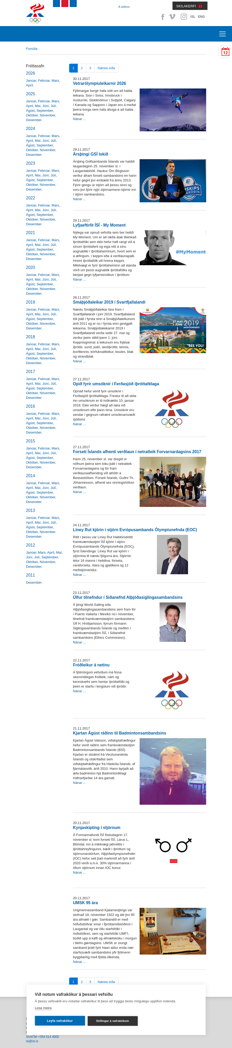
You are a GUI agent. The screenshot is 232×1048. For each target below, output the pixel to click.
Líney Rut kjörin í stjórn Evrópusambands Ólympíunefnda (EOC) (135, 530)
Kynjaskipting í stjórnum (97, 827)
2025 (30, 94)
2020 (30, 267)
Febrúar (44, 80)
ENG (201, 17)
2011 (30, 575)
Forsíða (32, 49)
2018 (30, 337)
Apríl (29, 85)
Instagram (184, 17)
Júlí (53, 106)
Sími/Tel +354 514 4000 (42, 1037)
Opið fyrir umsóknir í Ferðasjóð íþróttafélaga (116, 384)
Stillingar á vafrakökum (112, 1020)
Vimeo (173, 17)
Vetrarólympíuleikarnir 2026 (99, 83)
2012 (30, 545)
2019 (30, 302)
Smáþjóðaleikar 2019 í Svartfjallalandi (109, 302)
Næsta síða (106, 68)
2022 (30, 198)
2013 (30, 510)
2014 (30, 475)
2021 (30, 232)
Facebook (162, 17)
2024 (30, 128)
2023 (30, 163)
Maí (37, 106)
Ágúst (30, 111)
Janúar (31, 80)
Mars (55, 80)
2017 (30, 371)
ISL (193, 17)
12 (225, 52)
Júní (45, 106)
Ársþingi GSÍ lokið (90, 154)
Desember (33, 120)
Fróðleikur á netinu (91, 665)
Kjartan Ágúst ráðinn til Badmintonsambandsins (119, 733)
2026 (30, 73)
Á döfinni (124, 6)
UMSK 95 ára (85, 903)
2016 (30, 406)
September (45, 111)
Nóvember (47, 115)
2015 (30, 441)
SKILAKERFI (186, 6)
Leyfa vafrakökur (60, 1021)
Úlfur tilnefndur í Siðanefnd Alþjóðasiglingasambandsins (128, 597)
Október (32, 115)
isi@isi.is (32, 1041)
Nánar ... (79, 119)
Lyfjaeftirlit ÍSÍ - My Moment (99, 225)
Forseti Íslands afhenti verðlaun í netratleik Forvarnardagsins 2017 (137, 451)
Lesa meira (43, 1008)
